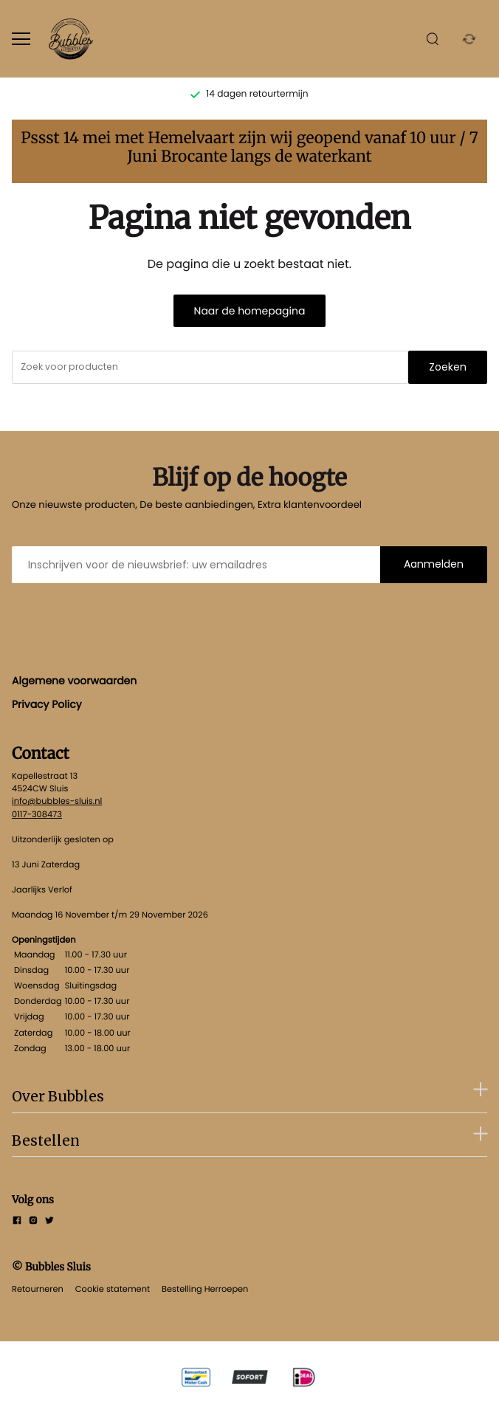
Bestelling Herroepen (205, 1289)
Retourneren (37, 1289)
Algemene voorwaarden (74, 680)
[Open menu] (21, 38)
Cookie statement (112, 1289)
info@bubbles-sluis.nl (57, 801)
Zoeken (448, 367)
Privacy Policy (47, 704)
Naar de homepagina (250, 310)
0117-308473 (37, 814)
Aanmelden (434, 564)
